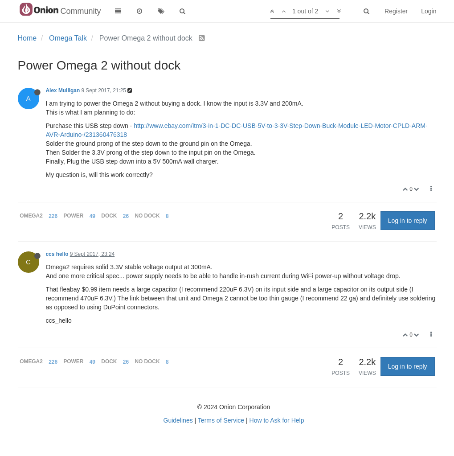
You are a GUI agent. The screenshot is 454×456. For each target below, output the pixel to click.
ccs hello (57, 254)
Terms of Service (221, 420)
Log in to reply (407, 220)
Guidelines (178, 420)
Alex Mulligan (63, 90)
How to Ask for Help (276, 420)
